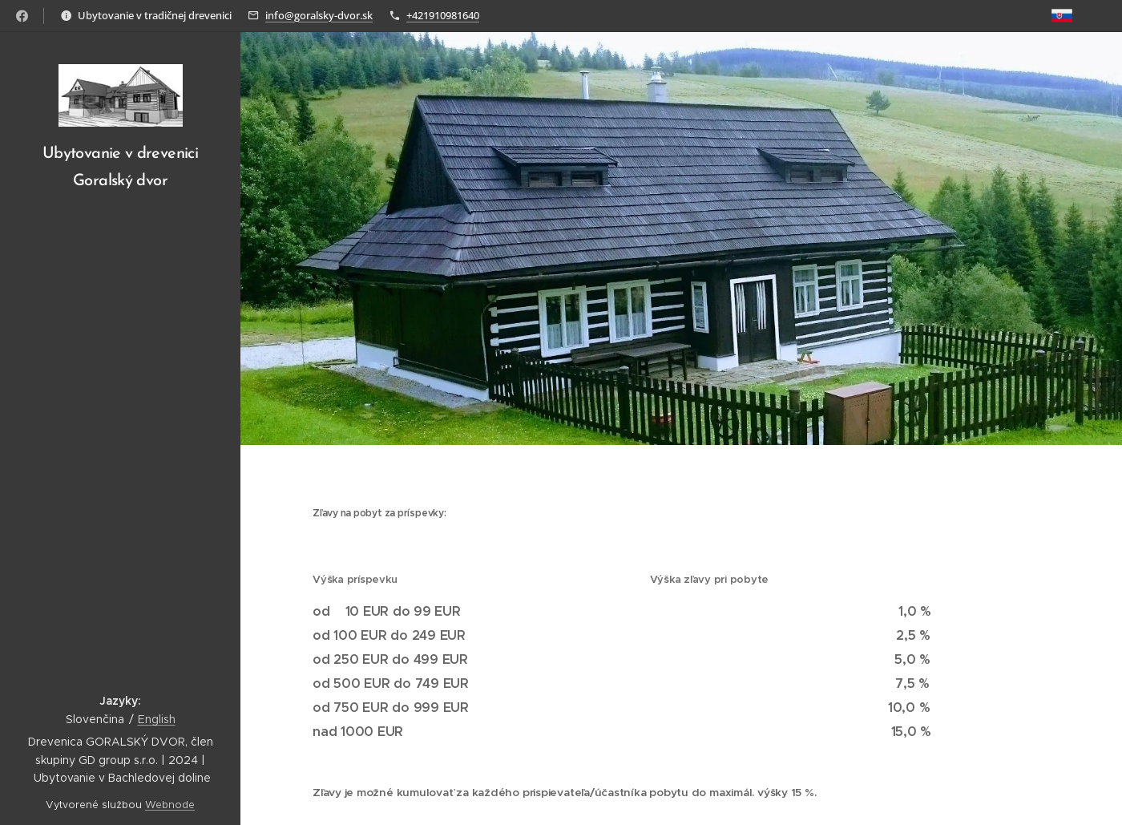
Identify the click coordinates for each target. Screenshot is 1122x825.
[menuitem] (120, 286)
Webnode (170, 805)
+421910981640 (442, 15)
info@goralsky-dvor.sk (319, 15)
